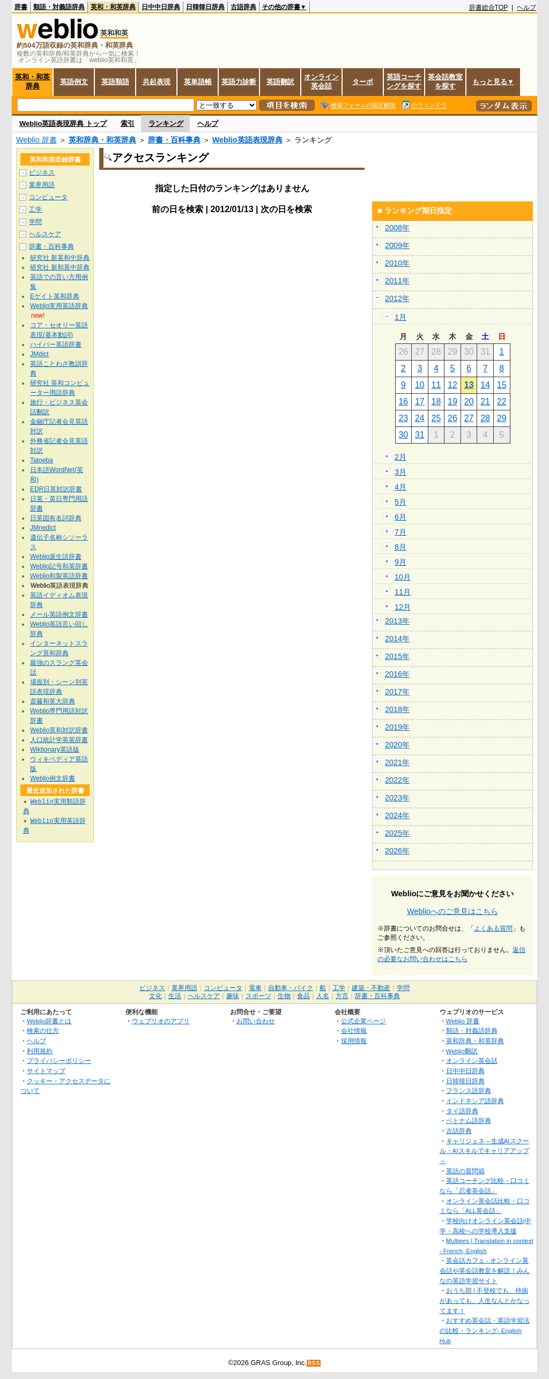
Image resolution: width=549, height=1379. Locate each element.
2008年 (397, 227)
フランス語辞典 (468, 1090)
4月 (400, 487)
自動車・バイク (290, 988)
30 (403, 434)
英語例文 (74, 82)
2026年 (397, 850)
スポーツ (258, 996)
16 (403, 401)
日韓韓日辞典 (205, 7)
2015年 (397, 656)
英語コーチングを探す (404, 81)
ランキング (166, 123)
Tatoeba (41, 460)
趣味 (232, 996)
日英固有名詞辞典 (55, 518)
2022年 (397, 780)
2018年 (397, 709)
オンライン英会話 (321, 81)
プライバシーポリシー (59, 1060)
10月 (403, 577)
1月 (400, 317)
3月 (400, 472)
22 (502, 401)
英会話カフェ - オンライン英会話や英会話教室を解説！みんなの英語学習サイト (485, 1270)
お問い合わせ (255, 1020)
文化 (155, 996)
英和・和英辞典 (113, 7)
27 (469, 418)
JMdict (39, 354)
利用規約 (40, 1050)
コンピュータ (48, 197)
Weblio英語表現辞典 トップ (63, 123)
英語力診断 (238, 82)
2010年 (397, 263)
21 (485, 401)
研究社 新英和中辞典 (60, 257)
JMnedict (43, 527)
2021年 (397, 762)
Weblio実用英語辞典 (59, 306)
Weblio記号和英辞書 (59, 566)
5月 (400, 502)
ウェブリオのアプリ (161, 1020)
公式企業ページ (363, 1020)
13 (469, 384)
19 (452, 401)
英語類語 (115, 82)
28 (485, 418)
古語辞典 (243, 7)
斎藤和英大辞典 (52, 701)
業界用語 (42, 185)
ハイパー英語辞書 (55, 344)
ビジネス (42, 172)
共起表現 (156, 82)
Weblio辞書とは (49, 1020)
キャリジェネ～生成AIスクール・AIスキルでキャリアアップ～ (484, 1150)
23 (403, 418)
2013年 (397, 621)
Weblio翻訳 (462, 1050)
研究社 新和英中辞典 (60, 267)
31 (420, 434)
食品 (303, 996)
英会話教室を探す (445, 81)
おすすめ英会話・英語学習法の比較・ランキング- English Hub (485, 1330)
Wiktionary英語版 (54, 749)
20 (469, 401)
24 (420, 418)
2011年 (397, 280)
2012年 (397, 298)
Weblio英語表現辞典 (247, 140)
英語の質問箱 (465, 1170)
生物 (284, 996)
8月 (400, 547)
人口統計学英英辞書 (59, 740)
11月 (403, 592)
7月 (400, 532)
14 (485, 384)
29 (502, 418)
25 (436, 418)
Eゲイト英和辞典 (54, 296)
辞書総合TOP (488, 7)
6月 (400, 517)
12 (452, 384)
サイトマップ (46, 1070)
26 (452, 418)
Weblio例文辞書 (52, 778)
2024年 (397, 815)
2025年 (397, 833)
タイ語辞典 (462, 1110)
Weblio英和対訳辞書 (59, 730)
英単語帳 (198, 82)
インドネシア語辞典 (475, 1100)
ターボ (362, 82)
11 (436, 384)
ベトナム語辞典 (468, 1120)
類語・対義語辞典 (59, 7)
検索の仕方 (43, 1030)
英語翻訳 (280, 82)
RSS (314, 1363)
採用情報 (354, 1040)
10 (420, 384)
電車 (255, 988)
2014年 (397, 638)
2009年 (397, 245)
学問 (35, 222)
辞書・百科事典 (174, 140)
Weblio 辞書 (36, 140)
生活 (174, 996)
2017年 (397, 691)
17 (420, 401)
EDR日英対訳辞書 (56, 489)
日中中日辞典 (161, 7)
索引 (128, 123)
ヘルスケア (45, 234)
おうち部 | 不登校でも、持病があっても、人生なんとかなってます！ (485, 1300)
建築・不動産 (371, 988)
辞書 (20, 7)
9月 (400, 562)
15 (502, 384)
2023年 (397, 797)
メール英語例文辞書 (59, 614)
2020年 (397, 744)
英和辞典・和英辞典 (102, 140)
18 (436, 401)
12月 (403, 607)
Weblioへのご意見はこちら (452, 911)
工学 (35, 209)
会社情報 (354, 1030)
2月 (400, 457)
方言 (342, 996)
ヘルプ (526, 7)
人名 (322, 996)
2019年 (397, 727)
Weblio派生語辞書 (55, 556)
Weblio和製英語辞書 (59, 576)
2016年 (397, 674)
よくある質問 (493, 928)
